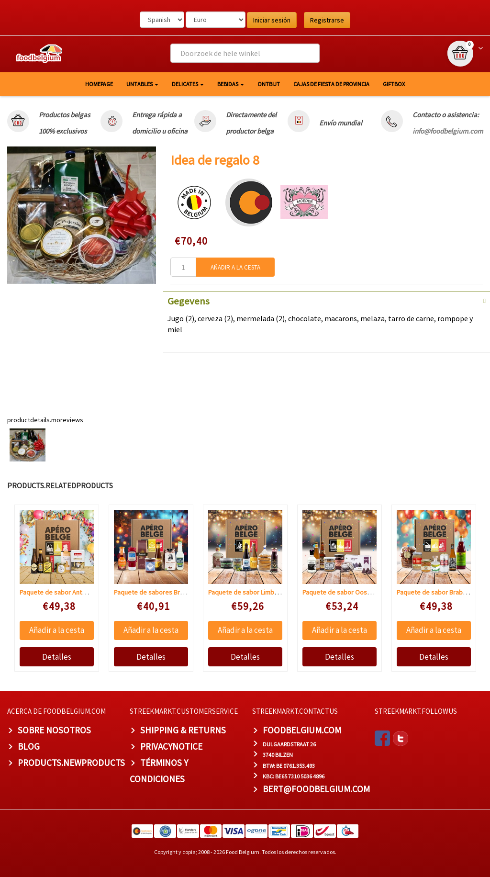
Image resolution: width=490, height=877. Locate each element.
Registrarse (327, 20)
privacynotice (171, 746)
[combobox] (244, 53)
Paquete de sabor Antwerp (58, 592)
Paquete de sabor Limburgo (248, 592)
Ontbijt (268, 84)
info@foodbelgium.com (447, 130)
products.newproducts (71, 762)
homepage (99, 84)
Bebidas (230, 84)
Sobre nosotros (54, 730)
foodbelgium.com (302, 730)
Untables (142, 84)
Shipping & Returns (183, 730)
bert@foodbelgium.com (316, 789)
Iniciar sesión (271, 20)
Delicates (188, 84)
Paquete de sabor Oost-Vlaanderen (352, 592)
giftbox (394, 84)
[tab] (326, 300)
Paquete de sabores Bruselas (156, 592)
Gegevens (188, 301)
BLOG (29, 746)
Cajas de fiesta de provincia (331, 84)
